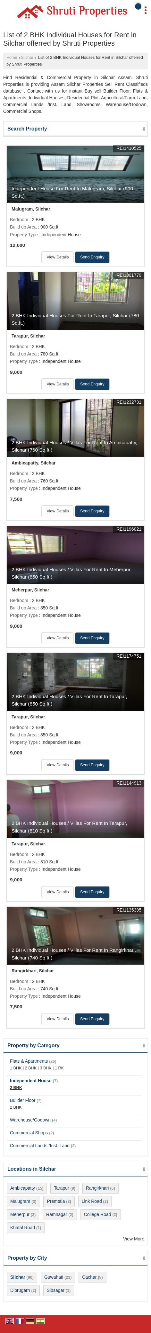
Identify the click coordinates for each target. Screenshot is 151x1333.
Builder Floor (22, 1100)
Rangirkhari (97, 1188)
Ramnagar (56, 1214)
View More (133, 1238)
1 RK (59, 1068)
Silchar (27, 57)
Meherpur (19, 1214)
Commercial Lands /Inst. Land (40, 1145)
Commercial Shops (29, 1132)
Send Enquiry (92, 257)
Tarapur (61, 1188)
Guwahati (53, 1277)
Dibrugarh (20, 1290)
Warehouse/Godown (30, 1119)
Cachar (89, 1277)
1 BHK (15, 1068)
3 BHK (45, 1068)
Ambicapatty (22, 1188)
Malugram (20, 1201)
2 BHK (31, 1068)
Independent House (31, 1080)
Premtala (56, 1201)
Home (11, 57)
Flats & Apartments (29, 1061)
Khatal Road (22, 1227)
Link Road (92, 1201)
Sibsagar (55, 1290)
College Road (97, 1214)
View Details (57, 257)
